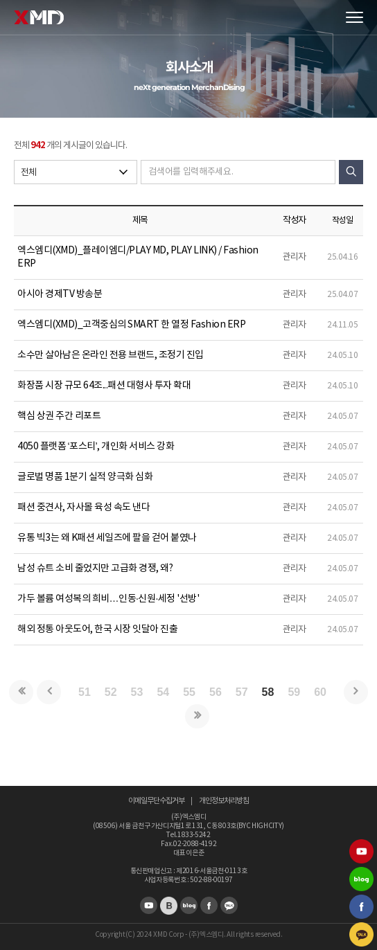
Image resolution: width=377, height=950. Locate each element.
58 (268, 692)
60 (320, 692)
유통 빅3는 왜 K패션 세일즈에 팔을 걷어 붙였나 (107, 538)
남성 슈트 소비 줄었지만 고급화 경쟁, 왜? (95, 568)
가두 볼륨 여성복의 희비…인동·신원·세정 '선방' (108, 598)
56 (215, 692)
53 (137, 692)
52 (111, 692)
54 (163, 692)
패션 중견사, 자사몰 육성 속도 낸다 (83, 507)
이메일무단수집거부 (156, 800)
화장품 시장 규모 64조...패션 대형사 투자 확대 (104, 385)
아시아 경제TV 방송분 (59, 294)
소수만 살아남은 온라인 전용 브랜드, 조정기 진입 (110, 355)
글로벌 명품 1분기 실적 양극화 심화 (84, 477)
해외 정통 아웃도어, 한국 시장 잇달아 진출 (97, 629)
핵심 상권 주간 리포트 (58, 416)
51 (84, 692)
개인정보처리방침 (224, 800)
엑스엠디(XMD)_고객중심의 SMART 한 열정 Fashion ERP (131, 324)
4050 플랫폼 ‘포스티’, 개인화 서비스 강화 (95, 446)
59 (294, 692)
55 (189, 692)
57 (242, 692)
